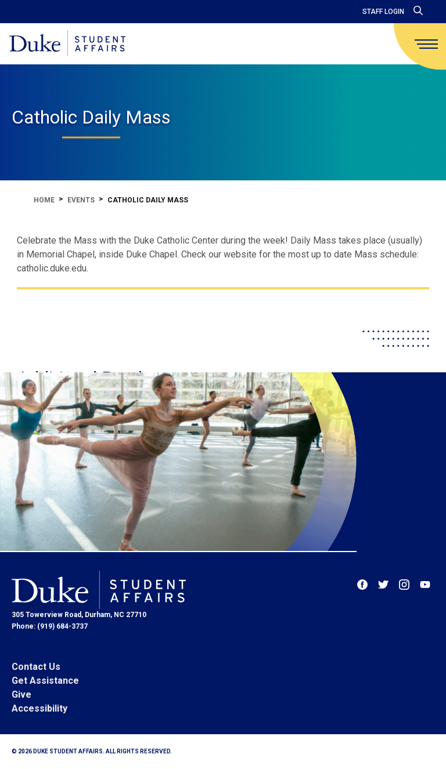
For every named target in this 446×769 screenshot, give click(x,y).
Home (44, 200)
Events (81, 200)
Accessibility (39, 708)
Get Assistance (45, 680)
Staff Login (383, 12)
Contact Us (36, 666)
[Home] (67, 43)
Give (21, 694)
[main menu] (426, 44)
